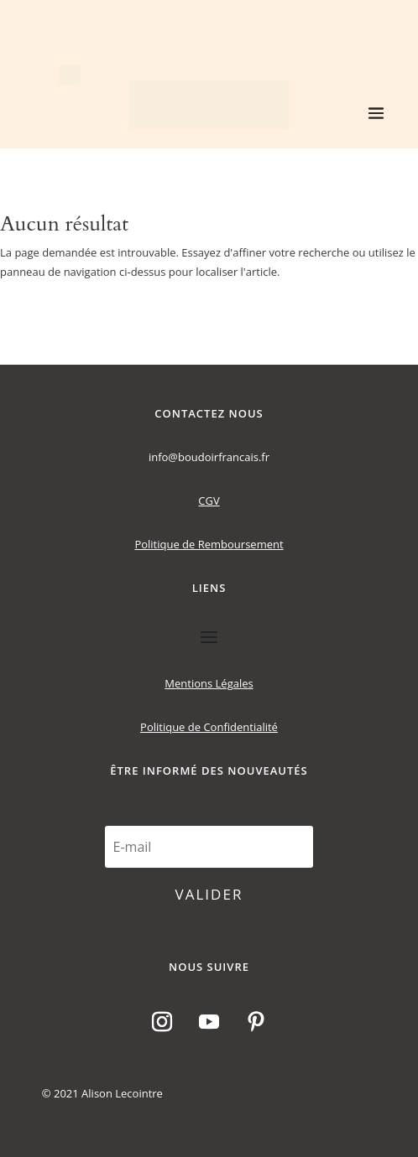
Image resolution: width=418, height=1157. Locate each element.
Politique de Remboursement (208, 544)
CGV (208, 500)
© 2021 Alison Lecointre (102, 1093)
